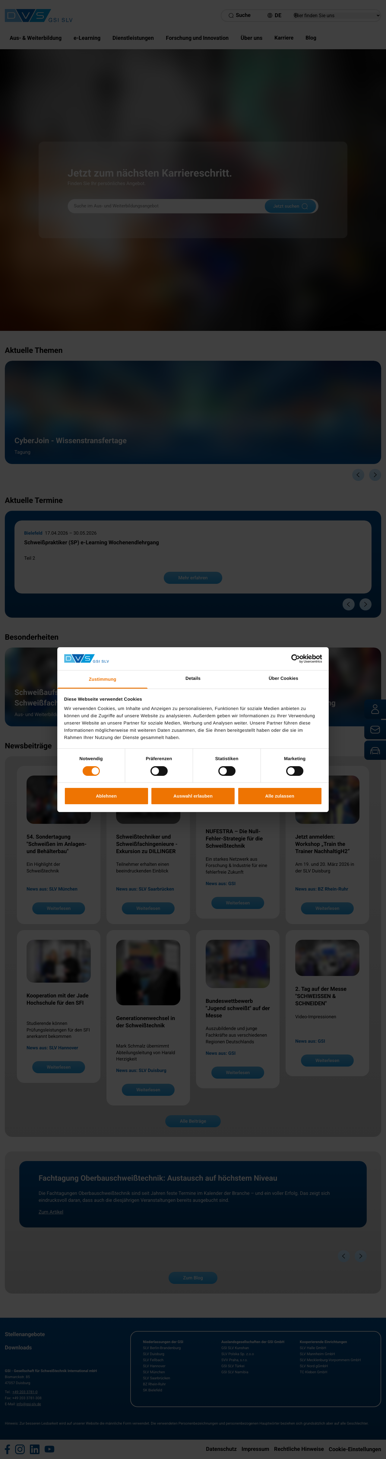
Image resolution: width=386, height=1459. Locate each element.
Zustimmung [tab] (102, 679)
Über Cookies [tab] (283, 678)
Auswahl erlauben (193, 795)
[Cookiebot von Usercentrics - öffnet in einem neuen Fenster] (295, 658)
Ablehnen (106, 795)
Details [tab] (193, 678)
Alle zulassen (279, 795)
